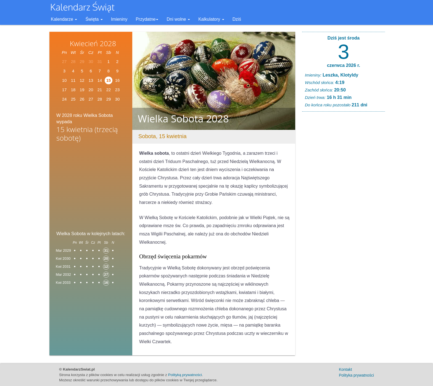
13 (91, 80)
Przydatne (147, 19)
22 (108, 89)
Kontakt (345, 369)
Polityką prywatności (185, 375)
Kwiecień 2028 (93, 43)
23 (117, 89)
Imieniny (119, 19)
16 (117, 80)
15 (108, 80)
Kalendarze (64, 19)
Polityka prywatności (356, 375)
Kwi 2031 (63, 266)
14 (99, 80)
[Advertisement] (90, 188)
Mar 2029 (63, 250)
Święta (93, 19)
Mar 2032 (63, 274)
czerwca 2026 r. (343, 65)
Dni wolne (178, 19)
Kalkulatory (211, 19)
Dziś (237, 19)
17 (64, 89)
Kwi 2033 (63, 282)
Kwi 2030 (63, 258)
